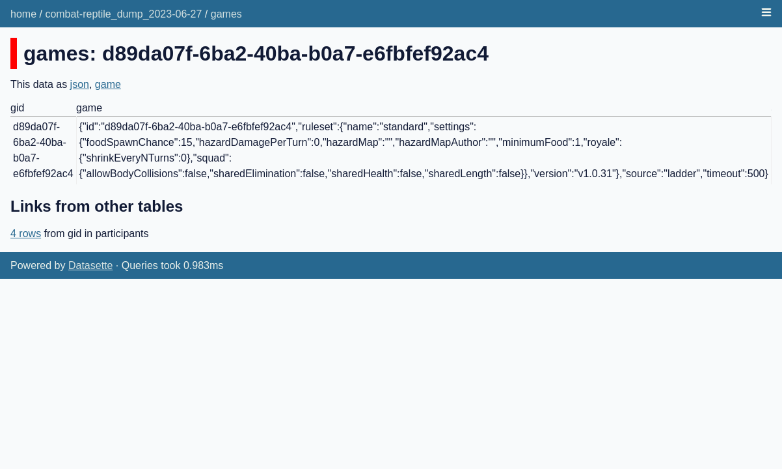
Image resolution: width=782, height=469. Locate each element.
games (226, 14)
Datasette (90, 265)
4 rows (25, 233)
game (108, 84)
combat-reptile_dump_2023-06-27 (123, 14)
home (23, 14)
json (79, 84)
